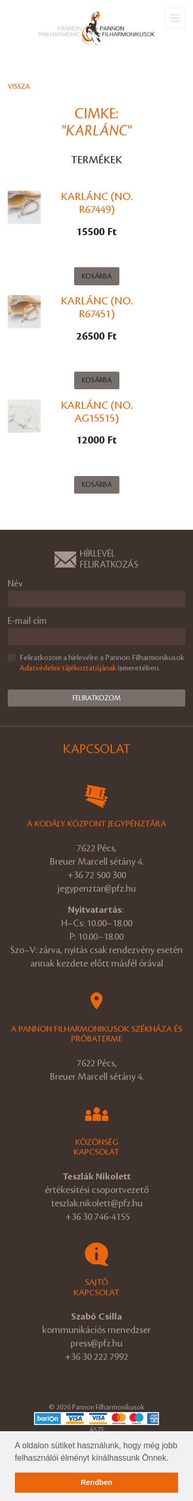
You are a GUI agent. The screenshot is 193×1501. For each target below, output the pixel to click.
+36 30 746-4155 (97, 1217)
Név (15, 584)
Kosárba (97, 276)
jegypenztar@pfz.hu (97, 888)
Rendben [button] (97, 1482)
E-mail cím (27, 621)
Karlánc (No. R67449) (97, 203)
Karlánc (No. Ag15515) (97, 412)
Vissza (19, 86)
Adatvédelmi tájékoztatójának (68, 668)
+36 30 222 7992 (96, 1357)
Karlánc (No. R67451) (97, 307)
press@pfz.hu (96, 1343)
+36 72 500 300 (96, 875)
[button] (172, 1458)
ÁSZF (96, 1430)
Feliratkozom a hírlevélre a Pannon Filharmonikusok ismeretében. (102, 663)
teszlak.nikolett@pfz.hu (97, 1203)
